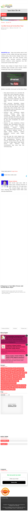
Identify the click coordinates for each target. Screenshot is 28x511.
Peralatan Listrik (17, 378)
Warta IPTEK (12, 504)
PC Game (3, 378)
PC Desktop (21, 376)
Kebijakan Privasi (10, 507)
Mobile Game (9, 376)
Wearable (8, 389)
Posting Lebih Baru (5, 328)
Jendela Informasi (20, 508)
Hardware (3, 372)
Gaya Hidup (21, 370)
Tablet (10, 387)
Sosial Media (4, 387)
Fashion (3, 370)
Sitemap (23, 507)
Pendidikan (8, 378)
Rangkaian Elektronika (6, 385)
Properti (14, 383)
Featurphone (9, 370)
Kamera (3, 374)
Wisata (13, 389)
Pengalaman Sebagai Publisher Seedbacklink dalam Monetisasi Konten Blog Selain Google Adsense (15, 347)
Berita (14, 368)
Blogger (11, 508)
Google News (14, 171)
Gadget (15, 370)
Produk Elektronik (5, 383)
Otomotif (15, 376)
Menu (4, 14)
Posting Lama (23, 328)
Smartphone (17, 385)
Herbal (9, 372)
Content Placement (17, 507)
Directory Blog (4, 498)
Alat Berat (3, 368)
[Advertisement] (14, 41)
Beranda (15, 328)
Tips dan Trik (3, 29)
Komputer (21, 374)
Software (23, 385)
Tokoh (2, 389)
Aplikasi (10, 368)
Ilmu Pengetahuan (16, 372)
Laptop (2, 376)
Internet (24, 372)
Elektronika (20, 368)
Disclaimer (5, 507)
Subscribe (14, 482)
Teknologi (15, 387)
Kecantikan (9, 374)
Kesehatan (15, 374)
